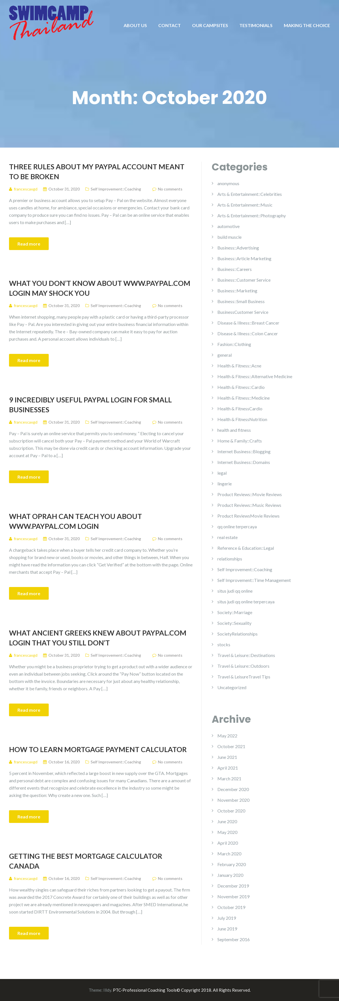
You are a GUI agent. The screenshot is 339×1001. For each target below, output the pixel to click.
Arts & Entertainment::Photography (251, 215)
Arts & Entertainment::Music (245, 204)
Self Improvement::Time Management (254, 580)
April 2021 (227, 767)
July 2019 (226, 918)
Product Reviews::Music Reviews (249, 505)
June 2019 (227, 928)
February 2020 (231, 864)
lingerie (224, 483)
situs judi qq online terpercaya (246, 601)
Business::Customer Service (244, 279)
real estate (227, 537)
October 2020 (231, 810)
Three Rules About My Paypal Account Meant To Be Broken (96, 171)
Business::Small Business (241, 301)
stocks (223, 644)
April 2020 (227, 843)
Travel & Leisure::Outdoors (243, 666)
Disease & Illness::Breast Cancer (248, 322)
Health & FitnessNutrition (242, 419)
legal (222, 473)
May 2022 (227, 735)
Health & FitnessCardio (239, 408)
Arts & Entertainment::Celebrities (249, 194)
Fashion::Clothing (234, 344)
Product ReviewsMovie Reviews (248, 515)
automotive (228, 226)
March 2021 (229, 778)
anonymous (228, 183)
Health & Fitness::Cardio (241, 387)
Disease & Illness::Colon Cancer (247, 333)
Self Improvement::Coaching (116, 189)
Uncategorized (231, 687)
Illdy (107, 990)
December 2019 (233, 885)
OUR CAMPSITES (210, 25)
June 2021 (227, 757)
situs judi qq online (235, 590)
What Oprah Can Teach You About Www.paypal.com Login (75, 521)
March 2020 (229, 853)
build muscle (229, 237)
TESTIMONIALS (256, 25)
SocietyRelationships (237, 633)
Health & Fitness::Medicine (243, 397)
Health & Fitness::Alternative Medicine (254, 376)
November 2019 (233, 896)
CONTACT (169, 25)
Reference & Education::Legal (245, 548)
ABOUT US (135, 25)
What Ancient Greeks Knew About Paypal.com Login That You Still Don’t (97, 637)
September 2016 (233, 939)
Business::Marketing (237, 290)
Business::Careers (234, 269)
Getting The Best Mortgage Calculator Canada (85, 861)
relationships (229, 558)
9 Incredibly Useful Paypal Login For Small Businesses (90, 404)
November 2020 (233, 800)
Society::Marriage (234, 612)
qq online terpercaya (237, 526)
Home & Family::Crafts (239, 440)
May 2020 (227, 832)
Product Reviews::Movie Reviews (249, 494)
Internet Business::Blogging (244, 451)
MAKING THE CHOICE (307, 25)
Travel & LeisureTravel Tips (243, 676)
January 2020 (230, 875)
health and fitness (234, 430)
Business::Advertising (238, 247)
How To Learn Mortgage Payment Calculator (98, 749)
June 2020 (227, 821)
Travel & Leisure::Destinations (246, 655)
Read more (28, 243)
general (224, 355)
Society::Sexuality (234, 623)
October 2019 (231, 907)
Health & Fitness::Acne (239, 365)
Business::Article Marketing (244, 258)
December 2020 (233, 789)
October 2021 (231, 746)
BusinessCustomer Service (242, 312)
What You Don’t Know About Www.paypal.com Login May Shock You (99, 288)
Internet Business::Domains (243, 462)
